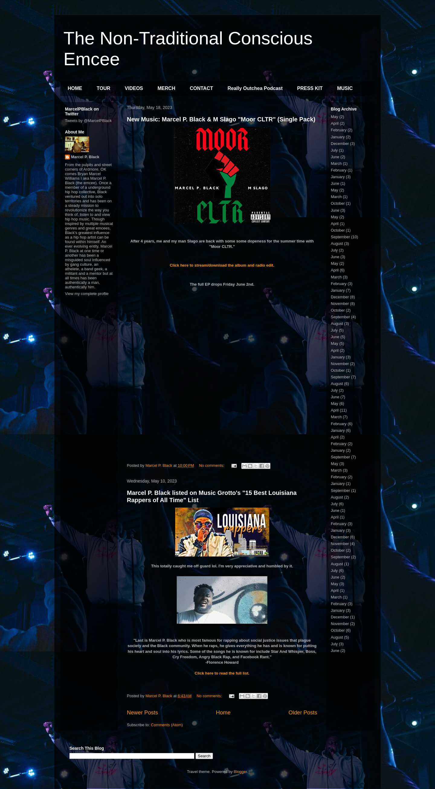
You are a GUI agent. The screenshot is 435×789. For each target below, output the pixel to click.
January (338, 137)
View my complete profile (86, 293)
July (334, 150)
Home (223, 713)
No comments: (212, 465)
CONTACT (201, 88)
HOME (75, 88)
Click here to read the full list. (222, 673)
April (335, 123)
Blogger (240, 771)
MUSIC (345, 88)
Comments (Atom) (167, 725)
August (337, 243)
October (338, 203)
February (338, 130)
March (336, 163)
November (340, 303)
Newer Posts (142, 713)
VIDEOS (134, 88)
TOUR (103, 88)
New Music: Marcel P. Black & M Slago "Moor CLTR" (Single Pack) (221, 119)
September (340, 237)
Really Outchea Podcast (254, 88)
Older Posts (302, 713)
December (340, 143)
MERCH (167, 88)
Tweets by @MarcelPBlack (88, 120)
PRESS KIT (310, 88)
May (334, 116)
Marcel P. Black (85, 157)
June (335, 157)
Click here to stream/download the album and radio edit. (222, 265)
